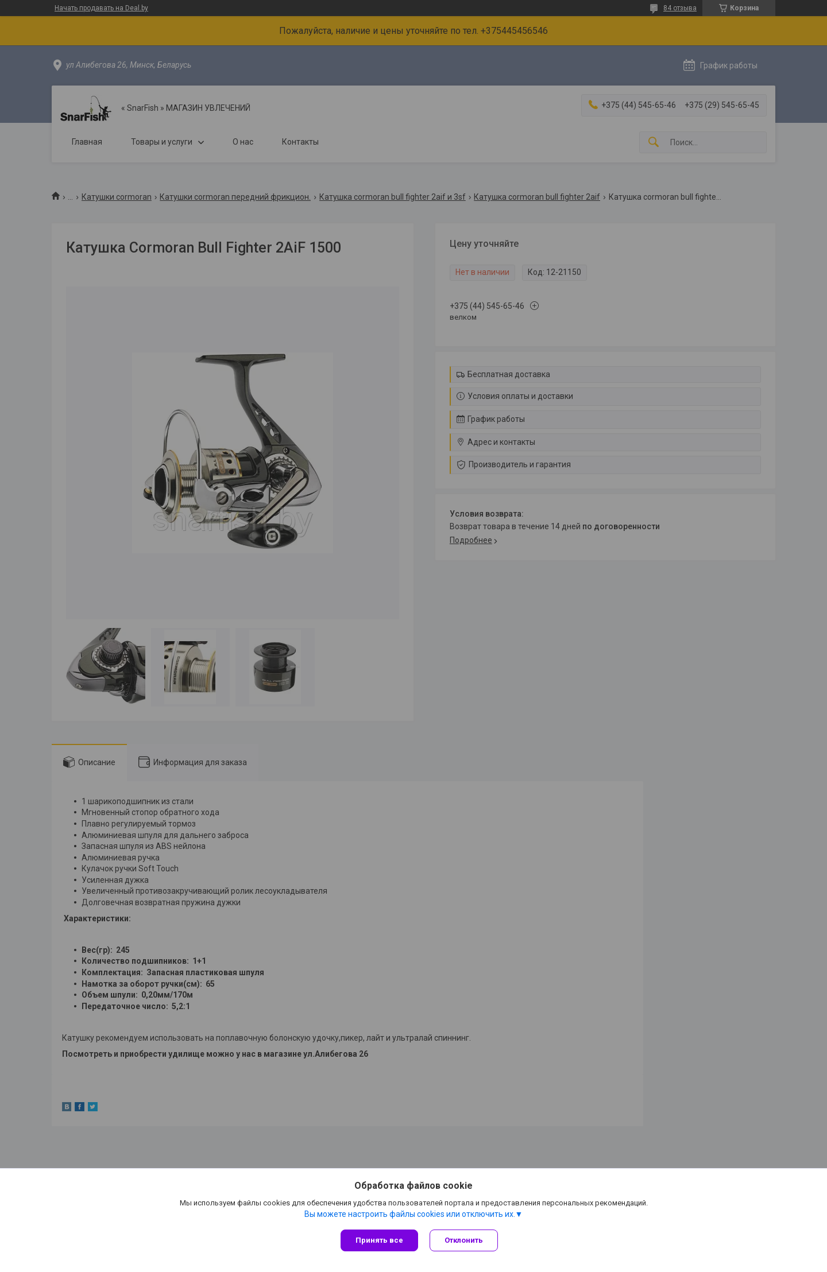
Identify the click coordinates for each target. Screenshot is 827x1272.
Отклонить (464, 1240)
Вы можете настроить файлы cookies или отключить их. (409, 1214)
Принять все (379, 1240)
